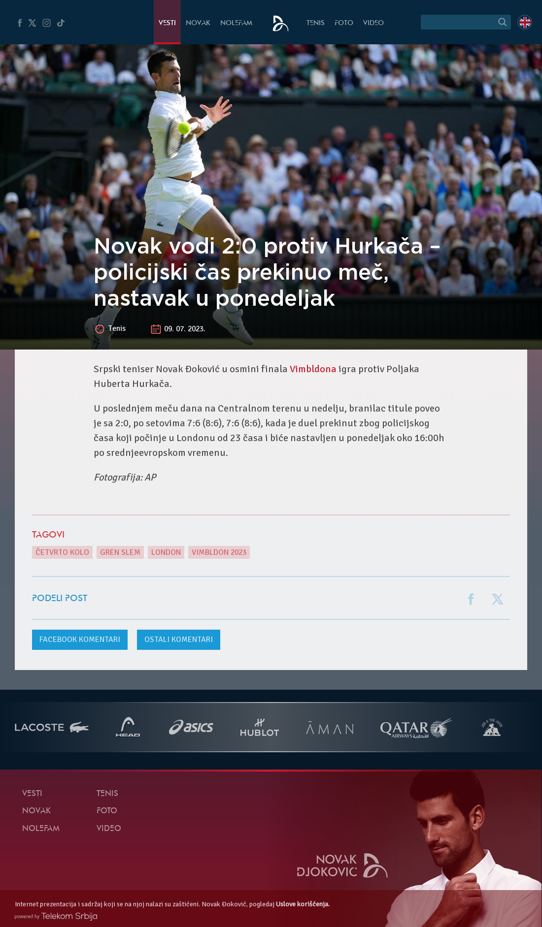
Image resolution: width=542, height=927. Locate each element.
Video (373, 23)
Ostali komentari (178, 639)
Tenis (315, 23)
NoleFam (236, 23)
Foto (344, 23)
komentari (79, 639)
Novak (198, 23)
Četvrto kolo (62, 552)
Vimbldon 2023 (219, 552)
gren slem (120, 552)
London (166, 552)
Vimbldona (313, 369)
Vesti (167, 23)
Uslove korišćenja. (303, 904)
